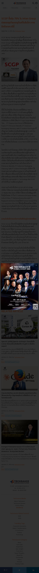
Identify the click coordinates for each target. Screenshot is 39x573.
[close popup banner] (36, 265)
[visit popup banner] (19, 286)
